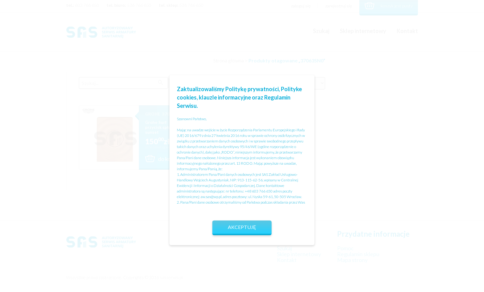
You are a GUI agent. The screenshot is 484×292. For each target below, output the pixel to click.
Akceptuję (242, 227)
